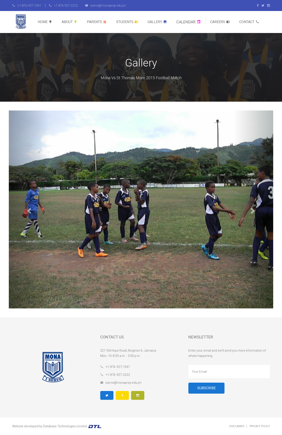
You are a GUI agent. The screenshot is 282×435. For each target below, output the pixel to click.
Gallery (157, 22)
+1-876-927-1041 (27, 5)
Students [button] (127, 22)
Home (45, 22)
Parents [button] (97, 22)
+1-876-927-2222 (63, 5)
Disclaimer (236, 426)
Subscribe (206, 388)
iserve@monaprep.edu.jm (105, 5)
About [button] (69, 22)
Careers (220, 22)
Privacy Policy (260, 426)
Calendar (188, 22)
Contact (249, 22)
